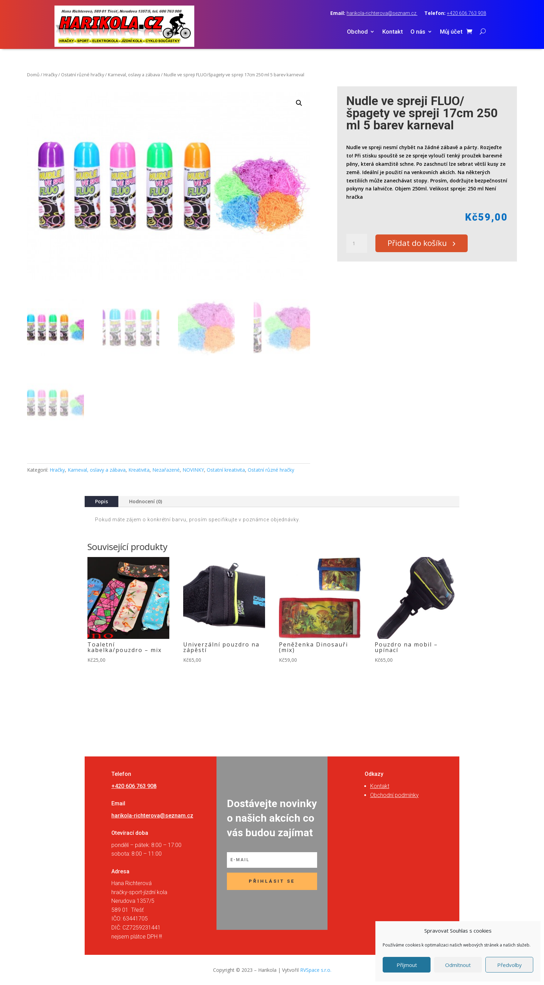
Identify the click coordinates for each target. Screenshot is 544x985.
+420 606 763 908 (466, 13)
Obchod (357, 32)
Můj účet (451, 32)
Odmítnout (458, 964)
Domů (33, 74)
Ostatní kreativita (226, 469)
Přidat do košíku (420, 243)
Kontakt (392, 32)
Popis (101, 501)
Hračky (50, 74)
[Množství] (356, 243)
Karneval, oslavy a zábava (134, 74)
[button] (299, 103)
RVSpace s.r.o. (315, 970)
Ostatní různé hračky (82, 74)
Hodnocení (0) (145, 501)
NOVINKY (193, 469)
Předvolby (509, 964)
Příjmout (407, 964)
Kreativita (139, 469)
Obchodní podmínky (394, 795)
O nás (417, 32)
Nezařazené (166, 469)
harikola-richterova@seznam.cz (382, 13)
